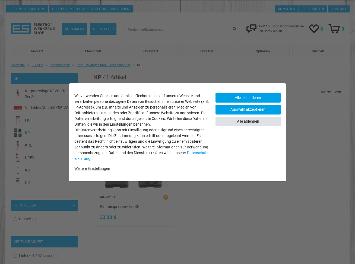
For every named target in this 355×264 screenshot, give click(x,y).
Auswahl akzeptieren (247, 109)
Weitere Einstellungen (92, 168)
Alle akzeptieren (248, 98)
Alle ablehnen (248, 121)
